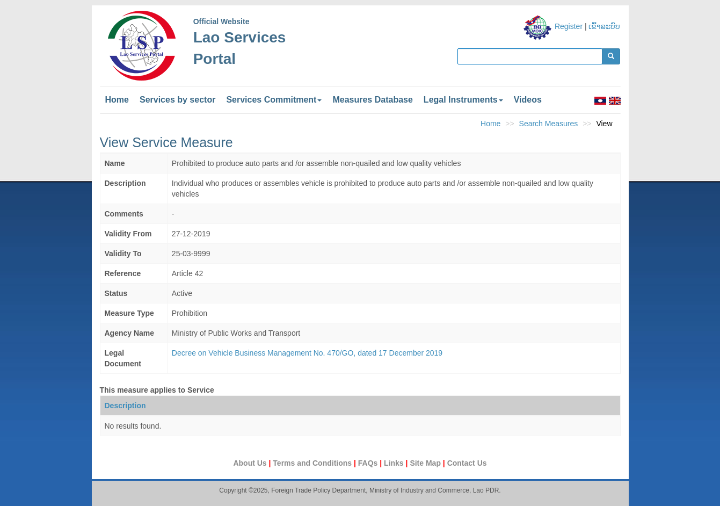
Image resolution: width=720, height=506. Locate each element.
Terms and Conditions (313, 463)
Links (394, 463)
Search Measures (548, 123)
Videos (528, 99)
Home (117, 99)
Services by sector (177, 99)
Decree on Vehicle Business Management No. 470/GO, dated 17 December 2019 (307, 353)
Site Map (426, 463)
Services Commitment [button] (274, 99)
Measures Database (372, 99)
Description (125, 405)
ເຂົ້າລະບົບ (604, 26)
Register (569, 26)
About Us (250, 463)
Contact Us (467, 463)
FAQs (369, 463)
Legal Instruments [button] (463, 99)
